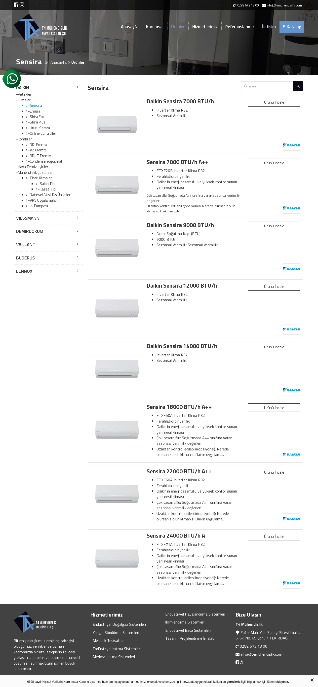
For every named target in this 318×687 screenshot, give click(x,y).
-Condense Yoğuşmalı (45, 161)
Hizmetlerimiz (205, 26)
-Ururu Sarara (38, 128)
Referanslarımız (239, 26)
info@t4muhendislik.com (261, 654)
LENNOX (24, 271)
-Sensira (34, 105)
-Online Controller (41, 133)
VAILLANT (25, 244)
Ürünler (178, 26)
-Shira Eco (35, 117)
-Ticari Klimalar (39, 178)
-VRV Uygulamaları (42, 200)
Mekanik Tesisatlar (108, 640)
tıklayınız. (282, 682)
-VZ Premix (36, 150)
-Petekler (23, 94)
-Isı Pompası (37, 206)
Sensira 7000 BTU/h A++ (177, 162)
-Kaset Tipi (46, 189)
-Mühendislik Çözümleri (34, 172)
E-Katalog (292, 26)
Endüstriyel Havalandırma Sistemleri (195, 614)
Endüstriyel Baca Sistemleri (188, 630)
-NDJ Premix (37, 144)
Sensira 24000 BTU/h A (176, 535)
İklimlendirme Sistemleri (184, 622)
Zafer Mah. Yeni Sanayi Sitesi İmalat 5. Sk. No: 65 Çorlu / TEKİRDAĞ (268, 635)
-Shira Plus (36, 122)
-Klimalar (23, 100)
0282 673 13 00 (253, 646)
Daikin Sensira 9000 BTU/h (180, 225)
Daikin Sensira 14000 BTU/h (182, 346)
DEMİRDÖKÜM (29, 231)
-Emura (33, 111)
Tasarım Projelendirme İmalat (189, 638)
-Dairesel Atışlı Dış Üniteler (48, 194)
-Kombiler (24, 139)
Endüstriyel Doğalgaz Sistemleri (119, 624)
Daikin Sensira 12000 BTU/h (182, 285)
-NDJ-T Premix (39, 156)
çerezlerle (233, 682)
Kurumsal (154, 26)
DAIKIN (22, 87)
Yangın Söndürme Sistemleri (116, 632)
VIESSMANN (28, 218)
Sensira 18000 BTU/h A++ (179, 406)
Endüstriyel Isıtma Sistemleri (117, 649)
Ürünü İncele (274, 102)
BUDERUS (25, 257)
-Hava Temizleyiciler (32, 167)
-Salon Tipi (46, 184)
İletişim (269, 26)
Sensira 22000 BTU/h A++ (179, 471)
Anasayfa (129, 26)
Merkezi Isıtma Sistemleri (114, 657)
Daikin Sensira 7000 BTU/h (180, 101)
